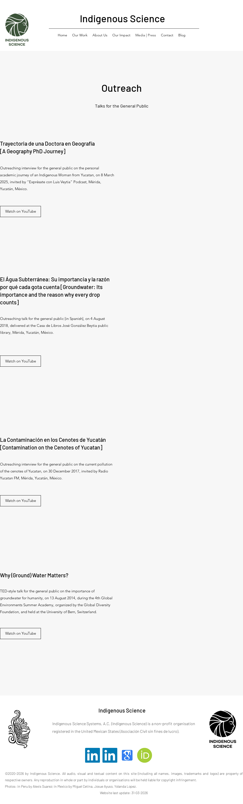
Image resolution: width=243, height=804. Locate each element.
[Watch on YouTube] (20, 211)
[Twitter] (92, 755)
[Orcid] (144, 755)
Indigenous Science (122, 18)
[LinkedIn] (109, 755)
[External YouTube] (186, 185)
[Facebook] (127, 755)
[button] (80, 35)
